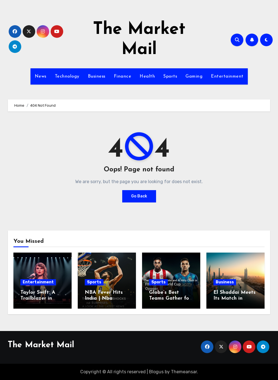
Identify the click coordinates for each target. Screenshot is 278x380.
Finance (122, 76)
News (40, 76)
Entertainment (227, 76)
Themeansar (184, 371)
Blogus (156, 371)
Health (147, 76)
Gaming (193, 76)
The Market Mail (41, 345)
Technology (67, 76)
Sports (170, 76)
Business (96, 76)
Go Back (139, 196)
